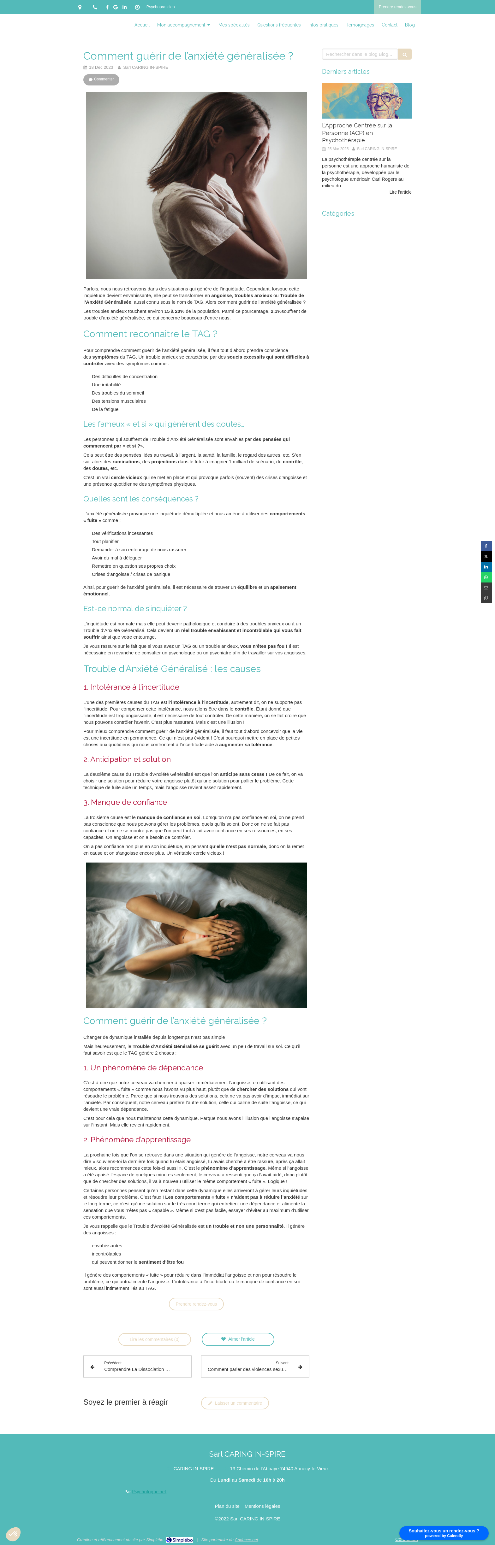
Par (145, 1492)
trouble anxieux (162, 357)
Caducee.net (246, 1539)
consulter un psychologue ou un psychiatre (186, 652)
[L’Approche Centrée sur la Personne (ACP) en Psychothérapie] (367, 101)
